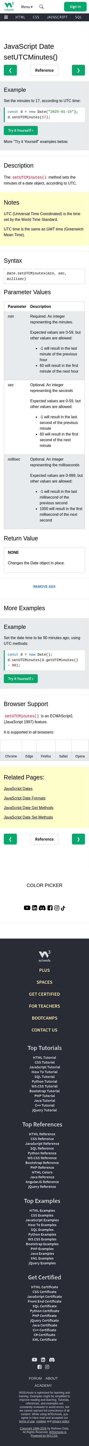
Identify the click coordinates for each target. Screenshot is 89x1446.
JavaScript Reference (42, 1143)
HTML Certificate (44, 1286)
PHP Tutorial (44, 1095)
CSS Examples (42, 1215)
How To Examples (42, 1224)
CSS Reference (42, 1138)
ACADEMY (43, 1385)
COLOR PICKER (44, 885)
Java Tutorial (44, 1100)
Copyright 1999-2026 (33, 1428)
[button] (41, 6)
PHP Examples (42, 1248)
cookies (41, 1421)
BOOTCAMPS (44, 1018)
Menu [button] (27, 6)
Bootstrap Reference (42, 1162)
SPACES (44, 982)
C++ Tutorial (44, 1105)
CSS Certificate (44, 1291)
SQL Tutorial (44, 1076)
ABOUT (52, 1378)
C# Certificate (44, 1334)
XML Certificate (44, 1339)
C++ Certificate (44, 1329)
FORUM (35, 1378)
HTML (20, 17)
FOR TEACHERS (44, 1006)
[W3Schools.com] (44, 958)
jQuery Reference (42, 1186)
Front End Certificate (44, 1301)
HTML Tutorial (44, 1057)
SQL (78, 17)
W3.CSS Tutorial (44, 1086)
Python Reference (42, 1153)
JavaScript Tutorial (44, 1067)
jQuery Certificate (44, 1320)
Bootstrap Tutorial (44, 1090)
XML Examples (42, 1258)
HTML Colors (42, 1172)
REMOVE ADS (44, 586)
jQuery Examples (42, 1263)
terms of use (27, 1421)
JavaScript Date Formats (25, 798)
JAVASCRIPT (57, 17)
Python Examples (42, 1234)
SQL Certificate (45, 1306)
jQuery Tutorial (44, 1110)
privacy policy (60, 1421)
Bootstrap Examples (42, 1243)
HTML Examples (42, 1210)
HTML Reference (42, 1133)
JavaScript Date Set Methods (28, 817)
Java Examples (42, 1253)
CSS (36, 17)
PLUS (44, 970)
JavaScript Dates (18, 789)
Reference (44, 70)
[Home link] (9, 6)
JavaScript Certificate (44, 1296)
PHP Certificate (44, 1315)
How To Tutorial (44, 1071)
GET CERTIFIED (44, 994)
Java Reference (42, 1176)
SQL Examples (42, 1229)
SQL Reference (42, 1148)
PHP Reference (42, 1167)
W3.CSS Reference (42, 1157)
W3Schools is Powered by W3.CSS (48, 1433)
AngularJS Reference (42, 1181)
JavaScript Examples (42, 1220)
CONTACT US (44, 1030)
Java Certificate (44, 1325)
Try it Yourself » (20, 130)
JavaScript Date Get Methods (28, 808)
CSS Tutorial (45, 1062)
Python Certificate (44, 1310)
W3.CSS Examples (42, 1239)
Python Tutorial (44, 1081)
